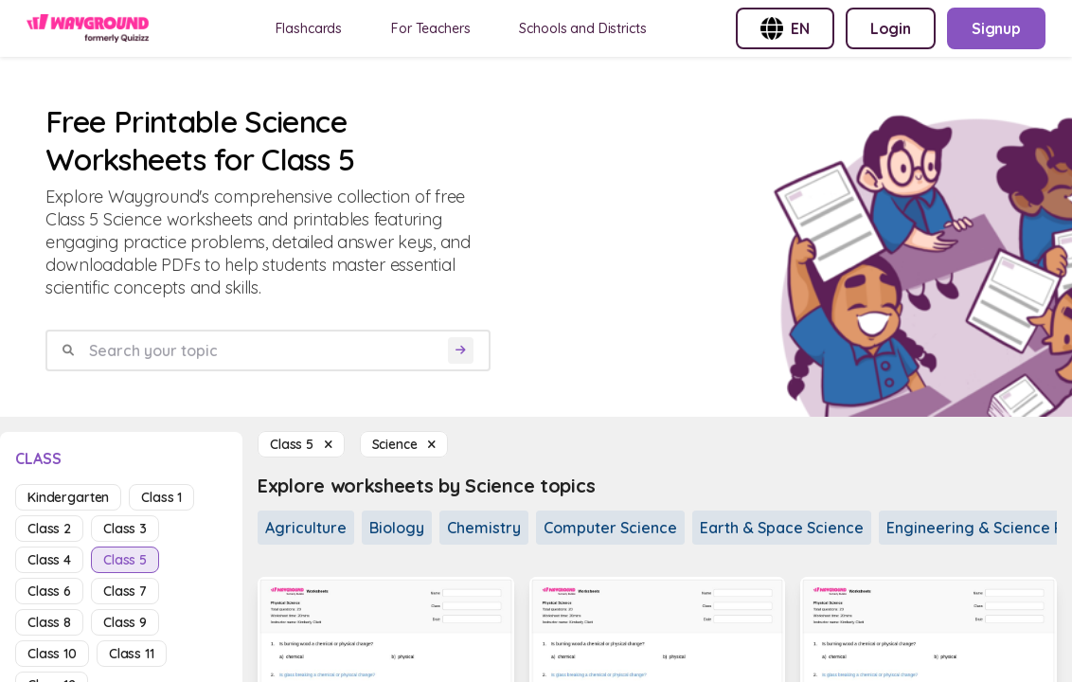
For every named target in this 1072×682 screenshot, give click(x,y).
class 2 (49, 528)
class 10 (52, 653)
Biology (396, 527)
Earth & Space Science (782, 527)
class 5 (125, 559)
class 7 (125, 591)
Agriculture (306, 527)
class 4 (49, 559)
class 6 (49, 591)
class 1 (161, 497)
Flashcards (309, 28)
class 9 (125, 622)
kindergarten (68, 497)
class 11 (131, 653)
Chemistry (484, 527)
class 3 (125, 528)
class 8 (49, 622)
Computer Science (610, 527)
